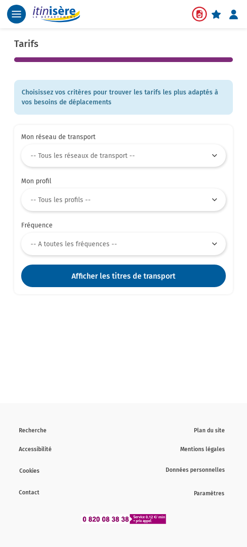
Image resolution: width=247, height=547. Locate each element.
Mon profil (36, 181)
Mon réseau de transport (58, 137)
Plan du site (209, 430)
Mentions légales (202, 449)
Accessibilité (35, 449)
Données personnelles (195, 470)
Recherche (33, 430)
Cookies (29, 471)
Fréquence (37, 225)
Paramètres (209, 493)
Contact (29, 492)
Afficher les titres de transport (123, 276)
